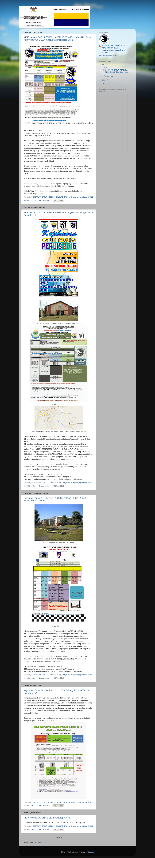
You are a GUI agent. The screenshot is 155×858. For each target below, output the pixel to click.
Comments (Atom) (40, 842)
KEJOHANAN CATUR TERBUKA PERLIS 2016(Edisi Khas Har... (115, 71)
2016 (104, 64)
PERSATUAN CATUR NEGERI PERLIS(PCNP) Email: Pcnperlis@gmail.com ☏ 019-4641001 (113, 49)
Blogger (90, 852)
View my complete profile (108, 56)
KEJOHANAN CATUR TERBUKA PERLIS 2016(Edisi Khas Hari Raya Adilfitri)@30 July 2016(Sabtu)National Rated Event (57, 38)
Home (59, 837)
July (105, 67)
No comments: (44, 200)
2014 (104, 83)
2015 (104, 80)
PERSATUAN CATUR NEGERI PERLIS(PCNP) (47, 818)
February (107, 76)
